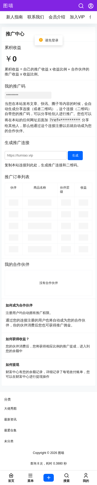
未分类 (8, 441)
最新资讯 (10, 419)
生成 (75, 155)
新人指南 (14, 17)
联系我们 (35, 17)
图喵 (60, 453)
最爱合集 (10, 430)
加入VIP (77, 17)
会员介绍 (57, 17)
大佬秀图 (10, 408)
